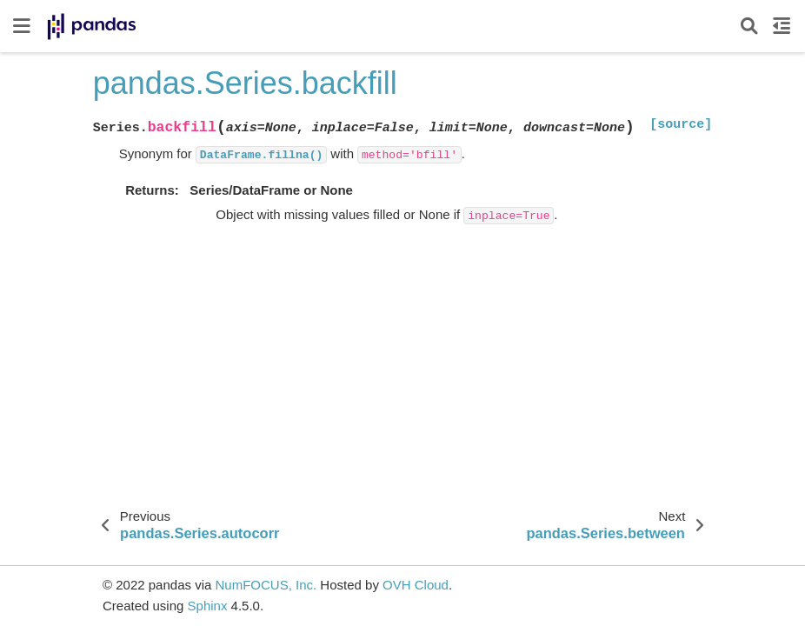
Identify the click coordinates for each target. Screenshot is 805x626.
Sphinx (208, 605)
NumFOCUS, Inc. (265, 584)
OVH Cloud (416, 584)
